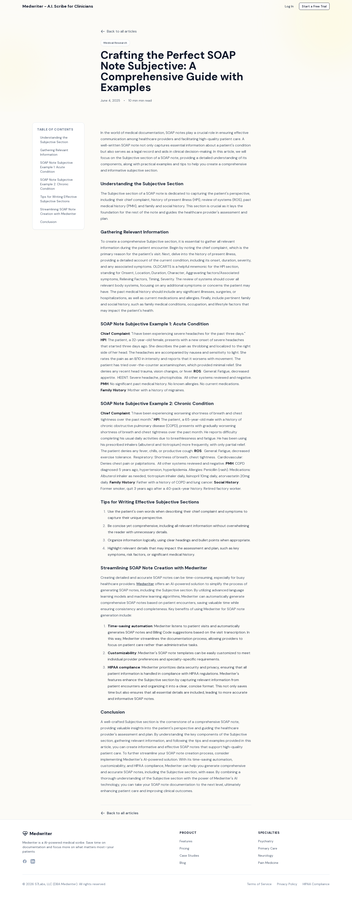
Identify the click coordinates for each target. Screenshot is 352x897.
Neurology (265, 855)
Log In (289, 6)
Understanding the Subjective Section (54, 139)
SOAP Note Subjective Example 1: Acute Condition (56, 167)
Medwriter (145, 583)
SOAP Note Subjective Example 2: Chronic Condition (56, 184)
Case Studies (189, 855)
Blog (183, 863)
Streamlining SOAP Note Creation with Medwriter (58, 211)
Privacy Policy (287, 884)
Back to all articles (119, 31)
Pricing (184, 848)
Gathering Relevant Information (54, 152)
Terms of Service (259, 884)
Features (186, 841)
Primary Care (267, 848)
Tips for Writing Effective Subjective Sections (58, 199)
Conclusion (48, 222)
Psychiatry (265, 841)
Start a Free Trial (314, 6)
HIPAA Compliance (316, 884)
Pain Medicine (268, 863)
